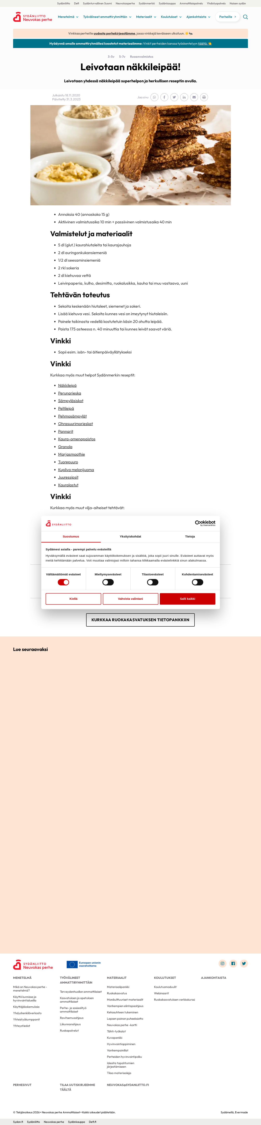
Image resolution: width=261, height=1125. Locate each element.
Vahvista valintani (130, 598)
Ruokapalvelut (69, 1030)
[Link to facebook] (233, 964)
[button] (245, 18)
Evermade (241, 1112)
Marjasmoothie (71, 454)
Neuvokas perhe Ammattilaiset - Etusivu (34, 17)
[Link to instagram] (222, 964)
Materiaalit (144, 17)
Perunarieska (69, 393)
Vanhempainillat (117, 1050)
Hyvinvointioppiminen (121, 1044)
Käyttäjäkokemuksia (26, 1007)
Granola (65, 446)
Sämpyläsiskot (70, 400)
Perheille (225, 17)
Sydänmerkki (147, 3)
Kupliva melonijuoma (76, 469)
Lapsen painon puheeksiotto (125, 1018)
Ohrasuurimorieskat (75, 423)
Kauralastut (68, 484)
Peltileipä (66, 408)
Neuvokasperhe (125, 3)
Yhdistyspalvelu (216, 3)
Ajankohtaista (196, 17)
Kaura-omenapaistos (76, 438)
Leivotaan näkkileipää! (130, 67)
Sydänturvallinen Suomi (97, 3)
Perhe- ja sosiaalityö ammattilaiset (73, 1009)
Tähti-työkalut (116, 1031)
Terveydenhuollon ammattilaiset (81, 991)
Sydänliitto (63, 3)
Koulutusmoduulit (165, 987)
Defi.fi (92, 1122)
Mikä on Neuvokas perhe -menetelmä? (30, 988)
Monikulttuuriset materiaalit (125, 999)
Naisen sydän (238, 3)
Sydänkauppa (167, 3)
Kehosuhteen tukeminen (122, 1012)
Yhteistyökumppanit (26, 1019)
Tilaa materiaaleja (119, 1073)
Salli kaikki (187, 598)
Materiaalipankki (118, 987)
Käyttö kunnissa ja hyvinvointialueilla (24, 998)
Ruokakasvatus (117, 993)
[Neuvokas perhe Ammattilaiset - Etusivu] (33, 964)
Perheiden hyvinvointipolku (124, 1057)
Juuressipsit (68, 477)
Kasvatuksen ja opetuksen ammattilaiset (77, 999)
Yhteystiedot (21, 1026)
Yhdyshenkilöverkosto (27, 1013)
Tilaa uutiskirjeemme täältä (77, 1087)
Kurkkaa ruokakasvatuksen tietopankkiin (140, 619)
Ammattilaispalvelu (191, 3)
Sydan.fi (18, 1122)
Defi (76, 3)
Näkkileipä (67, 385)
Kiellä (73, 598)
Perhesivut (22, 1085)
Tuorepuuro (68, 461)
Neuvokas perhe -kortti (122, 1025)
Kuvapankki (114, 1038)
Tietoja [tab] (190, 536)
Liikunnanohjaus (70, 1024)
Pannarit (65, 431)
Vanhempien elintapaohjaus (125, 1006)
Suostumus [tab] (71, 536)
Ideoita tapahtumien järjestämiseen (120, 1064)
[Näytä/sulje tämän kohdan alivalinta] (77, 17)
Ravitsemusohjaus (71, 1018)
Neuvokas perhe (54, 1122)
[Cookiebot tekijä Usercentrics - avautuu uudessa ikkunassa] (198, 523)
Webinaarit (161, 993)
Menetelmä (66, 17)
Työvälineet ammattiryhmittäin (105, 17)
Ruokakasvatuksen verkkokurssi (174, 999)
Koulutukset (169, 17)
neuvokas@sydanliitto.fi (128, 1085)
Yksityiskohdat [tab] (130, 536)
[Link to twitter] (244, 964)
